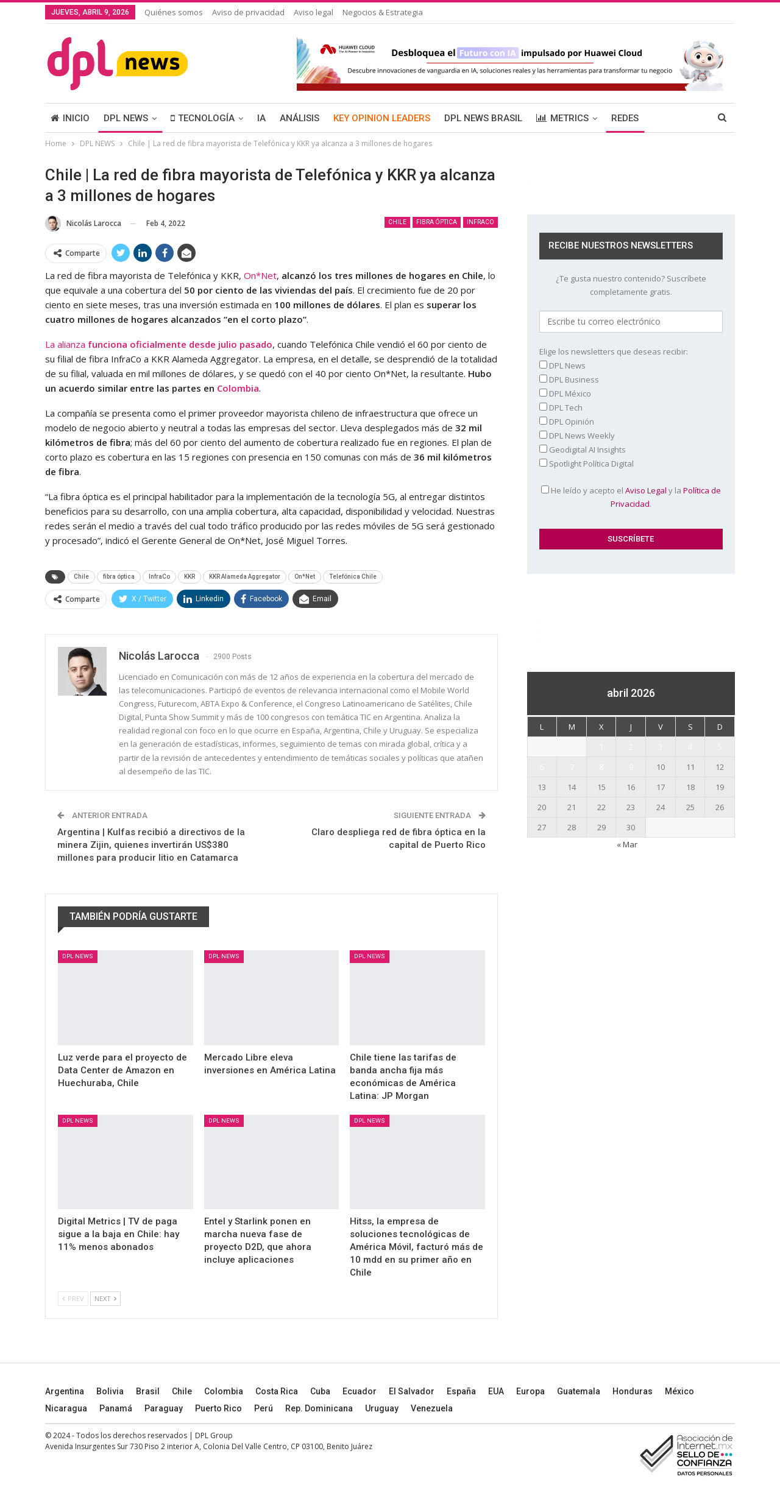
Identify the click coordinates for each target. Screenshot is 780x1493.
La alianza (158, 344)
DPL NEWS (126, 118)
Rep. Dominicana (319, 1408)
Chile (397, 222)
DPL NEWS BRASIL (483, 118)
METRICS (562, 118)
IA (261, 118)
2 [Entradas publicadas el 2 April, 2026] (631, 746)
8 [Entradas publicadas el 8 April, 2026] (601, 766)
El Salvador (411, 1391)
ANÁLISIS (299, 118)
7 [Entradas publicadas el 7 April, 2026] (572, 766)
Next (105, 1298)
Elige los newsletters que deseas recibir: (613, 351)
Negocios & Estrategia (382, 12)
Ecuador (359, 1391)
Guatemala (578, 1391)
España (461, 1391)
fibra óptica (436, 222)
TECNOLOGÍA (203, 118)
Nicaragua (66, 1408)
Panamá (115, 1408)
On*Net (260, 275)
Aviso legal (313, 12)
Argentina (64, 1391)
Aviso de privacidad (248, 12)
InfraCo (480, 222)
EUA (496, 1391)
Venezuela (432, 1408)
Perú (263, 1408)
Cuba (320, 1391)
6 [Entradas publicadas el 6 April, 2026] (542, 766)
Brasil (148, 1391)
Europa (530, 1391)
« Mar (627, 844)
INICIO (70, 118)
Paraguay (163, 1408)
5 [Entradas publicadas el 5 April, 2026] (720, 746)
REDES (625, 118)
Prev (73, 1298)
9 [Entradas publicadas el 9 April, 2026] (631, 766)
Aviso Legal (646, 490)
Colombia (223, 1391)
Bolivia (110, 1391)
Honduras (632, 1391)
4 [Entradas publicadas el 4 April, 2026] (690, 746)
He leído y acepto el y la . (631, 497)
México (679, 1391)
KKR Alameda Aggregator (244, 576)
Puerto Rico (218, 1408)
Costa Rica (276, 1391)
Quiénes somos (173, 12)
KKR (189, 576)
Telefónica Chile (353, 576)
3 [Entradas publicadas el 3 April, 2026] (660, 746)
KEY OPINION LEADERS (381, 118)
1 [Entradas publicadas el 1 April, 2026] (601, 746)
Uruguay (382, 1408)
